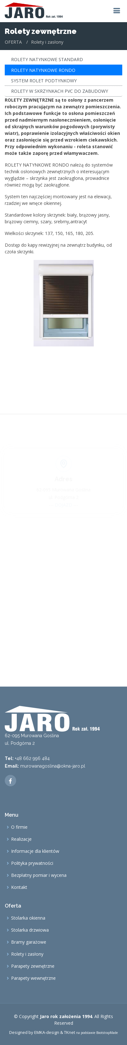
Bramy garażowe (28, 942)
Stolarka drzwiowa (30, 930)
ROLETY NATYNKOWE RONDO (43, 69)
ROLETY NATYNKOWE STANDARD (47, 59)
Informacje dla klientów (35, 851)
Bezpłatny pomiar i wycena (39, 875)
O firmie (19, 827)
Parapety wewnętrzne (33, 978)
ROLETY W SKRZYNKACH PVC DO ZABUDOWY (59, 90)
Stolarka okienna (28, 918)
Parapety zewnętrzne (32, 966)
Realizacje (21, 839)
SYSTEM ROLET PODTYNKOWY (44, 80)
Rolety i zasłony (27, 954)
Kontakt (19, 887)
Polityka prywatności (32, 863)
